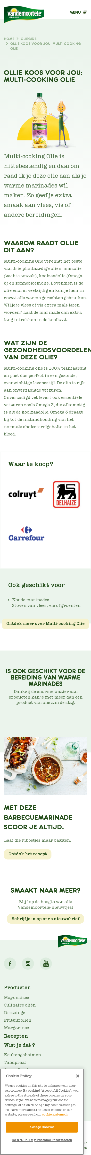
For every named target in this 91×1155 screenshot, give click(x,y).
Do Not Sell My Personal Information (42, 1140)
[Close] (77, 1076)
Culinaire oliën (20, 1005)
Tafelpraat (15, 1062)
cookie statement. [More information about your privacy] (55, 1114)
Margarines (16, 1028)
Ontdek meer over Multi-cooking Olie (45, 623)
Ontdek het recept (27, 854)
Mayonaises (16, 997)
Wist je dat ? (19, 1045)
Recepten (16, 1036)
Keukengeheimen (22, 1055)
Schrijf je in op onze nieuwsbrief (45, 919)
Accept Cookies (41, 1127)
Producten (17, 987)
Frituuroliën (17, 1020)
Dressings (14, 1012)
